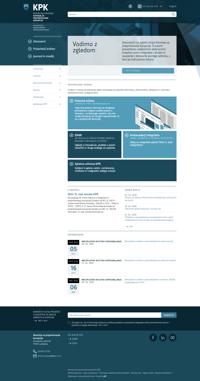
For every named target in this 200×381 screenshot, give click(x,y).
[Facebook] (153, 337)
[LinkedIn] (163, 337)
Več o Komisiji (131, 70)
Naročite (169, 315)
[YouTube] (173, 337)
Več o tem (103, 325)
